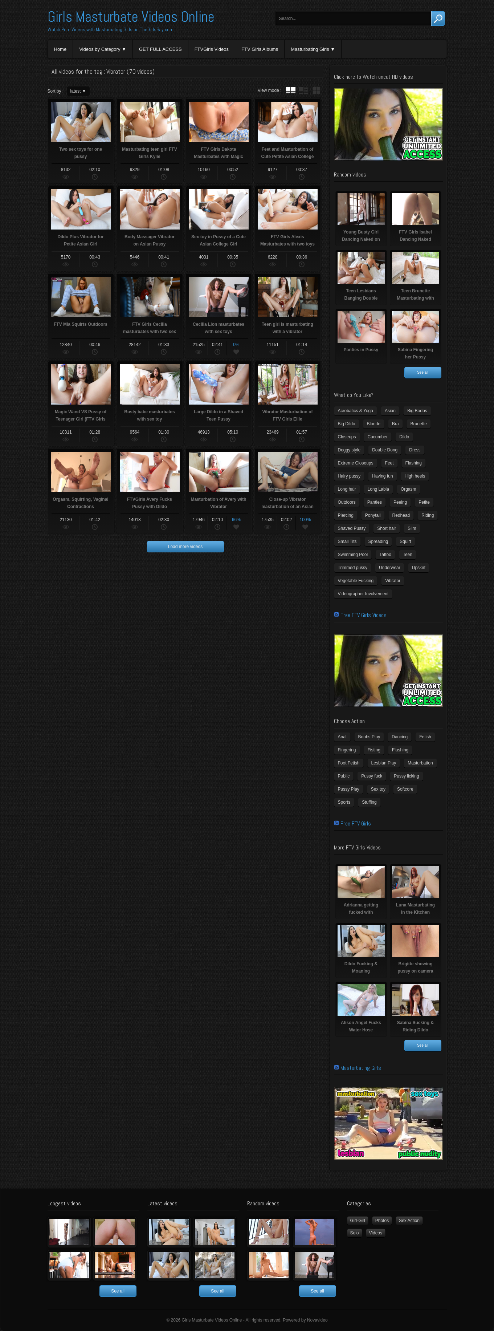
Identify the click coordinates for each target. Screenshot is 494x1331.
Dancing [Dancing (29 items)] (400, 736)
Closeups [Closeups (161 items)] (347, 436)
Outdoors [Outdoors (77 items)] (347, 502)
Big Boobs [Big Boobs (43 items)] (417, 410)
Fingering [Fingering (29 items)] (347, 749)
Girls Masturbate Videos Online (131, 17)
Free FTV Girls (355, 823)
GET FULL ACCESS (160, 49)
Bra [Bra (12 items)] (395, 423)
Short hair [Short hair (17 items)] (386, 528)
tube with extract (303, 90)
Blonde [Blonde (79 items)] (373, 423)
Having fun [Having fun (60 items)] (382, 476)
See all (422, 372)
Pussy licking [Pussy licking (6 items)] (406, 776)
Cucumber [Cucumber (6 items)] (378, 436)
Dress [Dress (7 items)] (414, 450)
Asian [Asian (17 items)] (390, 410)
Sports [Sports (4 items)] (344, 802)
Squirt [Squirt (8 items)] (405, 541)
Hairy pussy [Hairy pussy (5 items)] (349, 476)
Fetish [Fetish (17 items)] (425, 736)
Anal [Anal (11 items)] (342, 736)
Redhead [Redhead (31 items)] (401, 515)
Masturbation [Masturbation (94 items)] (420, 763)
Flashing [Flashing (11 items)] (413, 463)
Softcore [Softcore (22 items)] (405, 789)
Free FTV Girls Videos (363, 615)
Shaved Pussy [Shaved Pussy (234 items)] (352, 528)
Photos (382, 1220)
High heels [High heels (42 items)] (415, 476)
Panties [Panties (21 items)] (374, 502)
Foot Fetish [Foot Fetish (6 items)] (349, 763)
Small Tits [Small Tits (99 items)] (347, 541)
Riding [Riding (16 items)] (427, 515)
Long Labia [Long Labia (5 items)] (378, 489)
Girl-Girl (357, 1220)
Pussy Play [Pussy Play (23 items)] (348, 789)
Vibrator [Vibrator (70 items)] (392, 580)
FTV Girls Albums (259, 49)
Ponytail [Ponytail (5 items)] (373, 515)
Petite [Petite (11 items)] (424, 502)
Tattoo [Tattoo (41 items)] (385, 554)
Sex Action (409, 1220)
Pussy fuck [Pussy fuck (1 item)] (371, 776)
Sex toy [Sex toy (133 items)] (378, 789)
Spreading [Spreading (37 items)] (378, 541)
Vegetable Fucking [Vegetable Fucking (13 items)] (356, 580)
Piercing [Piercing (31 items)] (346, 515)
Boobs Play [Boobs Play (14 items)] (369, 736)
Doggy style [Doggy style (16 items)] (349, 450)
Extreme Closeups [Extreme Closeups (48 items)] (355, 463)
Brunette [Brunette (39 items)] (419, 423)
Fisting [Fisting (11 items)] (374, 749)
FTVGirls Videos (212, 49)
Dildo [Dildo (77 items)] (404, 436)
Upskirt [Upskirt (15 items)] (418, 567)
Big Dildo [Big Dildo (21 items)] (346, 423)
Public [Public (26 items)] (344, 776)
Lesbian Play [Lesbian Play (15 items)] (383, 763)
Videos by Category (99, 49)
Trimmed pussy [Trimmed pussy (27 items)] (353, 567)
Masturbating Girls (310, 49)
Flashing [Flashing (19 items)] (400, 749)
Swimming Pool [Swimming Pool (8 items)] (353, 554)
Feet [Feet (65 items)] (389, 463)
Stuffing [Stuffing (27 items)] (369, 802)
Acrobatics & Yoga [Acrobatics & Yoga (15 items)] (355, 410)
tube (290, 90)
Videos (375, 1232)
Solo (354, 1232)
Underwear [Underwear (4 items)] (389, 567)
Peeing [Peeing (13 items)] (400, 502)
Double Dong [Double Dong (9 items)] (384, 450)
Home (60, 49)
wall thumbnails (316, 90)
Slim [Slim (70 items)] (412, 528)
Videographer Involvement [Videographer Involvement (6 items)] (363, 593)
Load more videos (185, 546)
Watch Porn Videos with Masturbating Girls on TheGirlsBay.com (110, 29)
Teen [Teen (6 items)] (407, 554)
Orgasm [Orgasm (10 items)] (408, 489)
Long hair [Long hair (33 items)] (347, 489)
